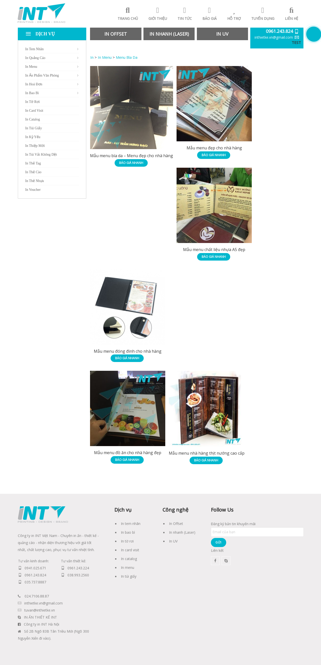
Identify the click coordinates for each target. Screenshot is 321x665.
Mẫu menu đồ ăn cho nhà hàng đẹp (127, 452)
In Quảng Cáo (35, 58)
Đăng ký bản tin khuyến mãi (257, 527)
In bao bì (128, 532)
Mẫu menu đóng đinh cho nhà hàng (128, 351)
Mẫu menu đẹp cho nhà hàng (214, 148)
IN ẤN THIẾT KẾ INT (40, 617)
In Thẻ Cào (33, 172)
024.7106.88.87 (37, 596)
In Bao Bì (32, 93)
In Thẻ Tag (33, 163)
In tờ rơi (127, 541)
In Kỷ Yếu (32, 137)
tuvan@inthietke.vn (39, 610)
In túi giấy (128, 576)
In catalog (129, 558)
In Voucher (33, 190)
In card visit (130, 550)
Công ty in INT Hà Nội (41, 624)
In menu (127, 567)
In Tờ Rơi (32, 102)
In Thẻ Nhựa (34, 181)
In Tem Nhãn (34, 49)
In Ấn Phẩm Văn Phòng (42, 75)
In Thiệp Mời (35, 146)
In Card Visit (34, 110)
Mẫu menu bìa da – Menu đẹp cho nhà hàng (131, 155)
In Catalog (32, 119)
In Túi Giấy (33, 128)
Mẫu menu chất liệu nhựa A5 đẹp (214, 249)
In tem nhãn (130, 523)
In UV (173, 541)
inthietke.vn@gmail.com (274, 37)
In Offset (176, 523)
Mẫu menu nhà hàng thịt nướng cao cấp (207, 453)
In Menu (31, 67)
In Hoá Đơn (33, 84)
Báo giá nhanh (131, 163)
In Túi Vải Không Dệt (41, 154)
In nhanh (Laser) (182, 532)
